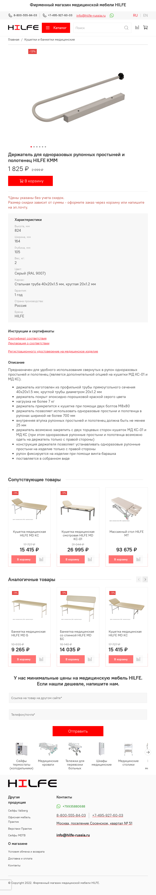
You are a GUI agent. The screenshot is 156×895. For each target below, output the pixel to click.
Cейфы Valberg (18, 810)
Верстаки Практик (20, 828)
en (145, 15)
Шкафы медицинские (102, 762)
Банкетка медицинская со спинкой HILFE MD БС (77, 635)
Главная (13, 39)
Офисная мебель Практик (19, 819)
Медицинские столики (128, 762)
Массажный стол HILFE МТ (126, 533)
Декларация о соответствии (28, 343)
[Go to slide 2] (34, 146)
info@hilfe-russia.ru (91, 15)
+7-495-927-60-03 (57, 15)
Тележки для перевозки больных (75, 764)
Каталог (56, 27)
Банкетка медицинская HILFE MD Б (28, 633)
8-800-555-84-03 (22, 15)
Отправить (78, 731)
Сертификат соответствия (27, 338)
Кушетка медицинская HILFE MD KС (29, 533)
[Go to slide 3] (37, 146)
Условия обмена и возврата (26, 851)
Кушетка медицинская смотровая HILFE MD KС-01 (78, 535)
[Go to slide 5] (42, 146)
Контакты (14, 865)
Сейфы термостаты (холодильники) (22, 764)
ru (135, 15)
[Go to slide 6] (45, 146)
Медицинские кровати (49, 762)
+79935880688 (70, 806)
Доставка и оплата (20, 858)
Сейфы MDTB (17, 835)
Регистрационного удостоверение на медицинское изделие (53, 351)
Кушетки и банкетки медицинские (49, 39)
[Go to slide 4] (39, 146)
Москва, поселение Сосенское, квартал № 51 (94, 823)
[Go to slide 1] (31, 146)
